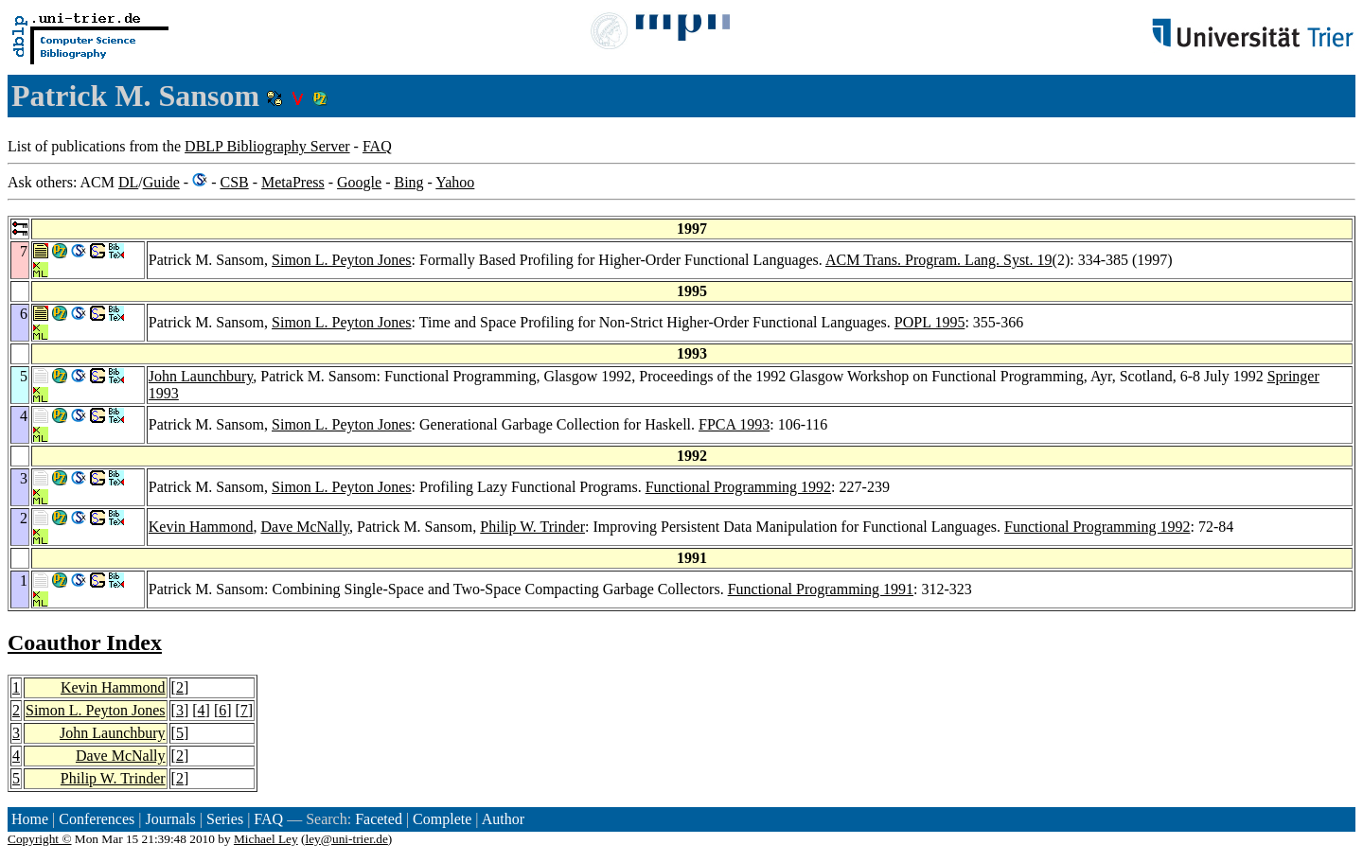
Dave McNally (304, 527)
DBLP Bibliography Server (267, 146)
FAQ (377, 146)
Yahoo (454, 182)
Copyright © (40, 839)
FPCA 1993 (734, 424)
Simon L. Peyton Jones (342, 260)
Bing (408, 182)
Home (29, 819)
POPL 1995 (929, 322)
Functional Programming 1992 (738, 487)
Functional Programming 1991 (820, 589)
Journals (170, 819)
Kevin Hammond (201, 527)
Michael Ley (266, 839)
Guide (161, 182)
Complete (442, 819)
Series (224, 819)
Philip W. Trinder (532, 527)
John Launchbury (201, 376)
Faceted (378, 819)
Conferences (96, 819)
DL (128, 182)
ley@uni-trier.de (346, 839)
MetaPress (293, 182)
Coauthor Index (85, 642)
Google (359, 182)
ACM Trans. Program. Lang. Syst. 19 (939, 260)
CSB (234, 182)
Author (503, 819)
